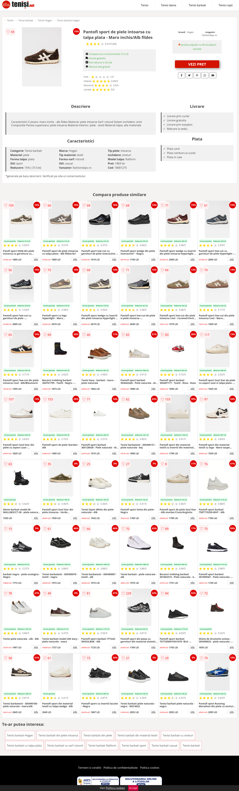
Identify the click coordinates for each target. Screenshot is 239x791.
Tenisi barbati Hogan (68, 20)
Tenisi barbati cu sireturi (178, 735)
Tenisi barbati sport (134, 745)
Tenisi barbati (197, 5)
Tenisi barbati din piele (97, 735)
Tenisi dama (168, 5)
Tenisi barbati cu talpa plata (24, 745)
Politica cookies (149, 768)
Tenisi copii (226, 5)
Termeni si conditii (89, 768)
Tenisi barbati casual (164, 745)
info (36, 259)
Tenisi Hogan (45, 20)
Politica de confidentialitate (121, 768)
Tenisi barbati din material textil (137, 735)
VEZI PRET (197, 64)
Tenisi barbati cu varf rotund (65, 745)
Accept (133, 788)
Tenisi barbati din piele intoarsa (58, 735)
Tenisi (144, 5)
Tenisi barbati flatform (102, 745)
